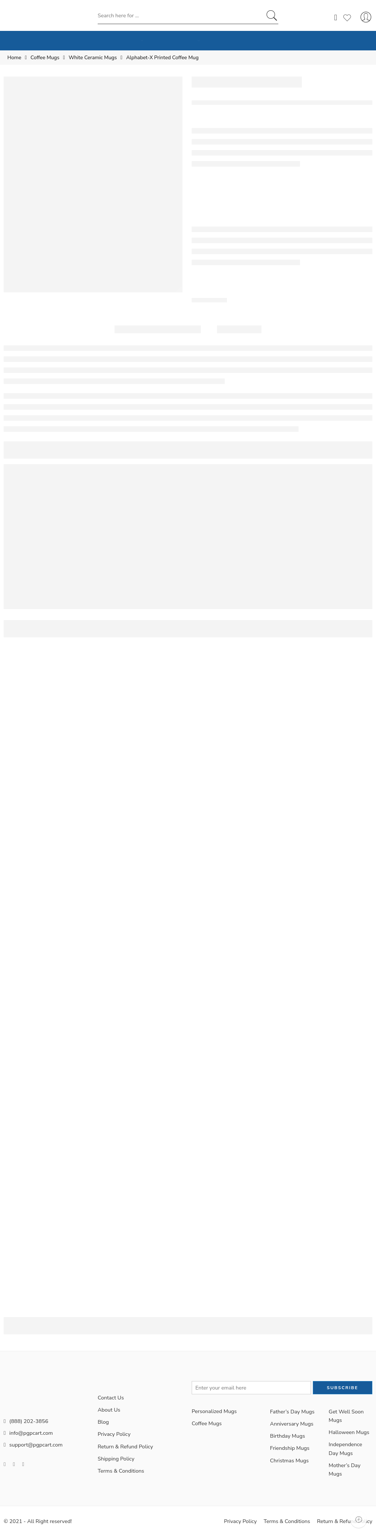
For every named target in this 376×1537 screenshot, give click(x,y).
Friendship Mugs (290, 1448)
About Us (109, 1409)
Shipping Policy (116, 1458)
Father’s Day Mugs (292, 1411)
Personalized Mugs (214, 1411)
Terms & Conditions (121, 1470)
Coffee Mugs (44, 57)
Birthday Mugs (287, 1436)
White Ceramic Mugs (93, 57)
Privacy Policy (114, 1434)
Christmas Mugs (289, 1460)
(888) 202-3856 (26, 1421)
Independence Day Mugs (345, 1448)
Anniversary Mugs (291, 1423)
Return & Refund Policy (125, 1446)
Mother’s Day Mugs (345, 1469)
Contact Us (111, 1397)
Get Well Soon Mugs (346, 1416)
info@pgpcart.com (28, 1433)
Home (14, 57)
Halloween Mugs (349, 1432)
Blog (103, 1422)
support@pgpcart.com (33, 1444)
